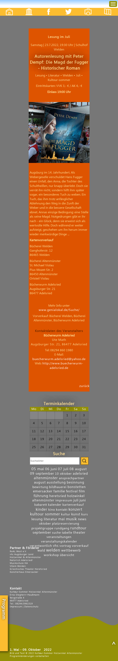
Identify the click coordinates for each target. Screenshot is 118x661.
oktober (45, 523)
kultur (65, 514)
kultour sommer (45, 514)
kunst (75, 514)
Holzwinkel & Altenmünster (25, 557)
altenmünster (46, 478)
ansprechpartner (71, 478)
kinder (41, 509)
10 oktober (63, 473)
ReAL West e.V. (18, 551)
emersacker (42, 491)
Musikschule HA (19, 563)
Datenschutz (31, 606)
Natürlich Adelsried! (21, 560)
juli (76, 500)
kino (51, 509)
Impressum (16, 606)
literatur (50, 519)
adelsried (80, 473)
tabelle (67, 532)
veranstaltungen (59, 537)
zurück (84, 385)
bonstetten (77, 487)
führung (41, 496)
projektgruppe (42, 528)
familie (59, 491)
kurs (84, 514)
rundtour (78, 528)
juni (83, 500)
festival (72, 491)
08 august (78, 469)
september (42, 532)
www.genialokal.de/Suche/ (59, 310)
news (82, 519)
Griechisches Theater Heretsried (28, 569)
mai (61, 519)
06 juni (51, 469)
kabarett (40, 504)
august (40, 482)
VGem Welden (18, 566)
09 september (42, 473)
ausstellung (56, 482)
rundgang (61, 528)
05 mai (37, 469)
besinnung (75, 482)
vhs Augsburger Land (21, 554)
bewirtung (40, 487)
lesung (37, 519)
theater (79, 532)
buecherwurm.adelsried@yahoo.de (59, 359)
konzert (75, 509)
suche (56, 532)
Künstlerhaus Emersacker (24, 572)
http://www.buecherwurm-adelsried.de (62, 365)
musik (71, 519)
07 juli (63, 469)
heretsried (57, 496)
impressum (63, 500)
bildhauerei (58, 487)
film (82, 491)
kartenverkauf (73, 504)
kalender (54, 504)
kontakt (62, 509)
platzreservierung (65, 523)
